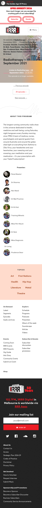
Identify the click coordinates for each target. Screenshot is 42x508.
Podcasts (25, 317)
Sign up (21, 428)
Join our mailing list (21, 414)
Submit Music (8, 482)
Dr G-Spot (7, 54)
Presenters (26, 320)
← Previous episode (21, 85)
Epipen (35, 45)
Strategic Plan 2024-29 (12, 455)
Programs (26, 313)
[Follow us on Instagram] (34, 436)
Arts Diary (7, 355)
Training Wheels (24, 45)
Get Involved (8, 472)
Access (6, 452)
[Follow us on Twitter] (7, 436)
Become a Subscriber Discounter (15, 494)
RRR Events (7, 346)
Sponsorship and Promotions (15, 488)
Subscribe (14, 19)
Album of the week (29, 323)
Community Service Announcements (17, 501)
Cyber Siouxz (28, 52)
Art (12, 275)
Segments (7, 313)
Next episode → (21, 98)
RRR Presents (8, 349)
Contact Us (7, 448)
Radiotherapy (20, 40)
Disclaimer (7, 462)
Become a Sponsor (10, 491)
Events (6, 339)
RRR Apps (21, 406)
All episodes (21, 92)
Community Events (10, 358)
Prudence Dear (13, 49)
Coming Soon (8, 343)
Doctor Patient (17, 52)
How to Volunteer (10, 475)
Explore (25, 307)
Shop (5, 372)
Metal (28, 287)
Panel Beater (15, 47)
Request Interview (10, 478)
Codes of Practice (10, 458)
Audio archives (9, 320)
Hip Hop (27, 281)
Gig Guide (7, 352)
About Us (7, 445)
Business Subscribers (11, 498)
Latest (5, 310)
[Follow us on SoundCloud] (25, 436)
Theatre (21, 293)
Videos (24, 332)
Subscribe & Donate (30, 339)
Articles (25, 329)
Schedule (25, 310)
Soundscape (27, 326)
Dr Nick (6, 47)
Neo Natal (25, 47)
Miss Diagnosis (26, 49)
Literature (16, 287)
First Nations (24, 275)
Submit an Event (9, 362)
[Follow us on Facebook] (16, 436)
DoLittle (14, 45)
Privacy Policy (8, 465)
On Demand (8, 307)
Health (14, 281)
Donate (28, 19)
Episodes (6, 317)
